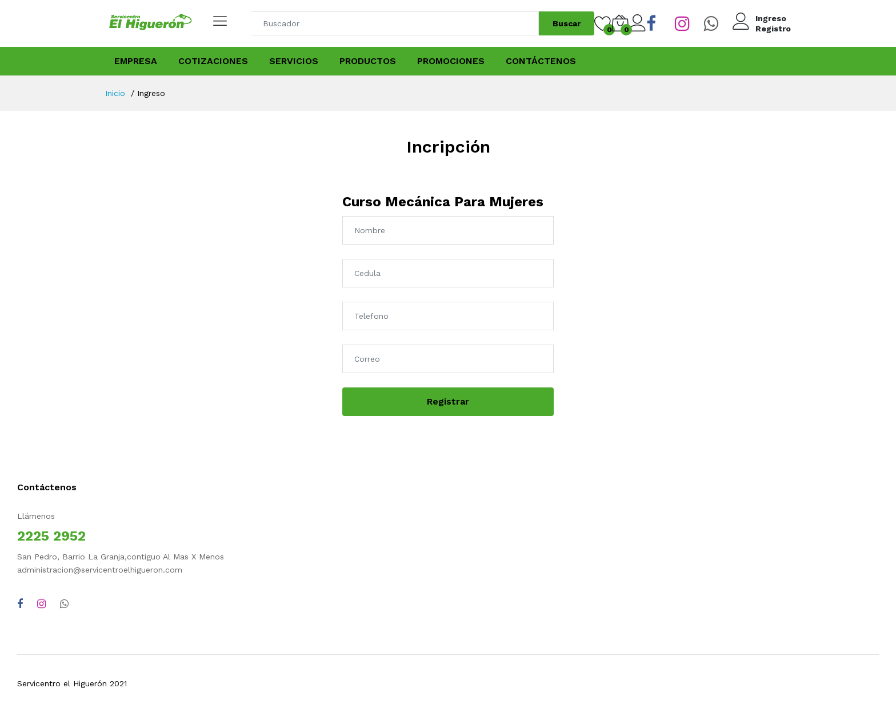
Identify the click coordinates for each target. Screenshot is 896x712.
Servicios (293, 60)
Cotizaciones (213, 60)
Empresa (135, 60)
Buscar (567, 23)
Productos (367, 60)
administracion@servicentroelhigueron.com (99, 569)
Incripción (448, 147)
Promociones (451, 60)
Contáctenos (541, 60)
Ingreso (770, 18)
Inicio (115, 93)
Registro (773, 28)
